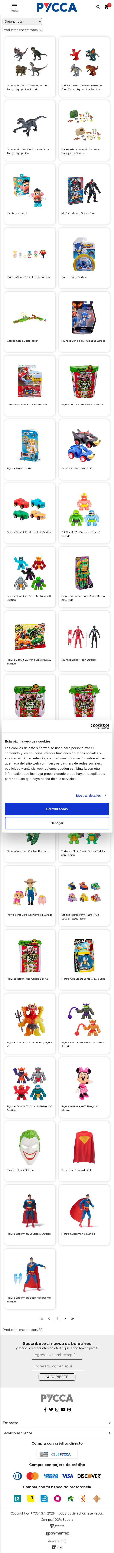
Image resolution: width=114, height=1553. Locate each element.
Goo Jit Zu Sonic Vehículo (76, 468)
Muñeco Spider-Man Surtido (78, 659)
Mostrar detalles (88, 795)
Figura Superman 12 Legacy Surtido (29, 1233)
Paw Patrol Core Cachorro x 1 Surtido (29, 914)
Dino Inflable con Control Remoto (27, 851)
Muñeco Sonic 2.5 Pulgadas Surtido (28, 277)
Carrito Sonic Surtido (74, 277)
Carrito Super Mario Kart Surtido (27, 404)
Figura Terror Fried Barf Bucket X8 (82, 404)
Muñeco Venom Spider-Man (78, 213)
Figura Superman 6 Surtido (78, 1233)
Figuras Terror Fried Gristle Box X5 (27, 978)
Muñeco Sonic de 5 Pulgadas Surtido (83, 340)
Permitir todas (57, 809)
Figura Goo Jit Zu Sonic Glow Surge (83, 978)
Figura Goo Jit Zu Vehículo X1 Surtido (29, 532)
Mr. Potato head (17, 213)
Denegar (57, 823)
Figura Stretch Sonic (19, 468)
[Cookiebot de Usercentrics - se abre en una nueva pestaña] (90, 726)
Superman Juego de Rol (76, 1170)
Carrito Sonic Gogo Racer (22, 340)
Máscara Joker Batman (21, 1170)
